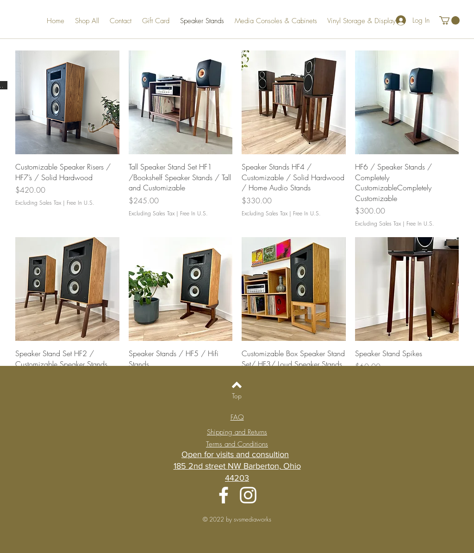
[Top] (237, 396)
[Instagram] (248, 495)
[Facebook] (223, 495)
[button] (449, 20)
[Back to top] (237, 385)
